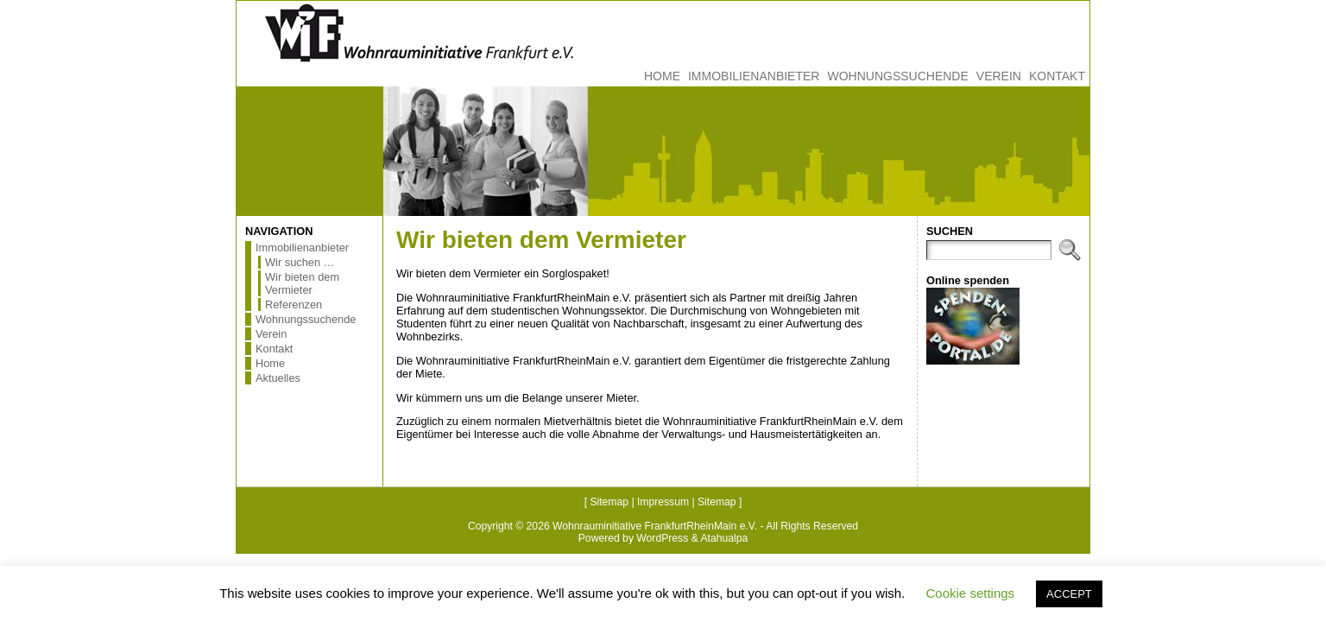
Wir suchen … (299, 262)
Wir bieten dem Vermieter (302, 283)
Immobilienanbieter (302, 247)
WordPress (662, 538)
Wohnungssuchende (306, 319)
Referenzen (293, 304)
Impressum (663, 502)
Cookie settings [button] (970, 593)
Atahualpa (724, 538)
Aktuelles (278, 377)
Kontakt (274, 348)
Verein (271, 333)
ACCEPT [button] (1069, 593)
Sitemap (609, 502)
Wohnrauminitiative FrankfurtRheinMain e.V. (654, 526)
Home (270, 363)
